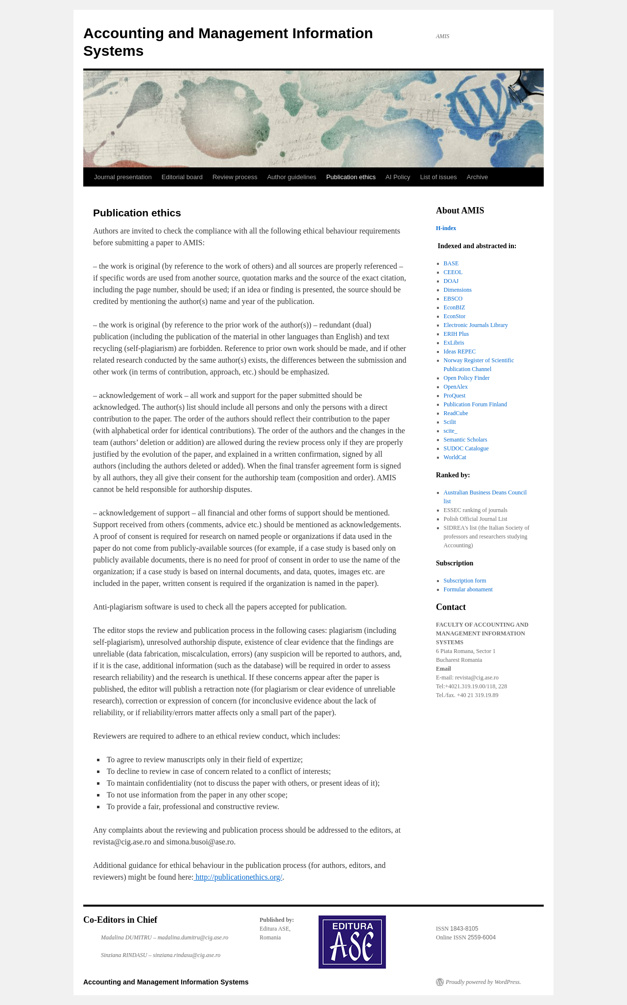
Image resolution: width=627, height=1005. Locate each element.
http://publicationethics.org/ (237, 877)
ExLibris (454, 342)
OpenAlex (456, 386)
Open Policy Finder (467, 377)
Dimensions (458, 289)
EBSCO (453, 298)
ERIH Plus (456, 333)
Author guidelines (291, 177)
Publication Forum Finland (475, 404)
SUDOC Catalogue (466, 448)
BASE (451, 263)
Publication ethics (351, 177)
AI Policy (398, 177)
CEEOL (453, 272)
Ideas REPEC (460, 351)
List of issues (438, 177)
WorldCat (455, 457)
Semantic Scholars (465, 439)
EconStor (455, 316)
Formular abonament (468, 589)
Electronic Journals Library (476, 325)
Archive (477, 177)
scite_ (451, 430)
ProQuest (455, 395)
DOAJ (451, 281)
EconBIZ (454, 307)
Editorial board (182, 177)
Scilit (450, 422)
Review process (235, 177)
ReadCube (456, 413)
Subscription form (465, 580)
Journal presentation (123, 177)
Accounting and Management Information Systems (166, 982)
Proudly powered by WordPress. (483, 982)
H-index (446, 228)
